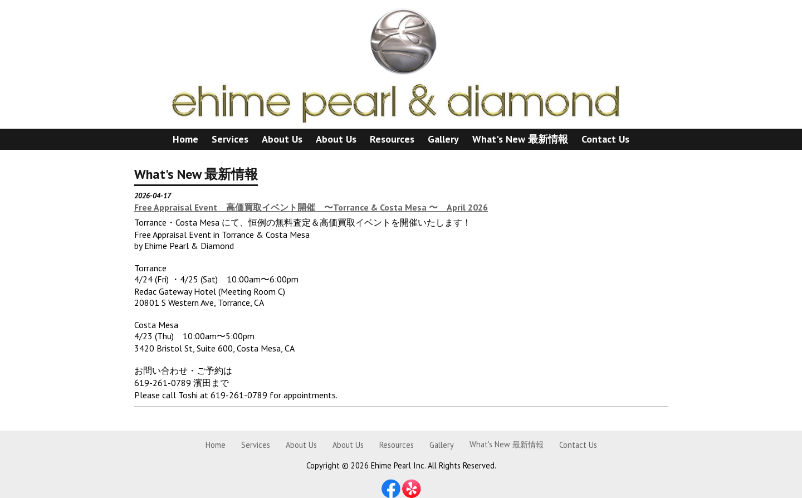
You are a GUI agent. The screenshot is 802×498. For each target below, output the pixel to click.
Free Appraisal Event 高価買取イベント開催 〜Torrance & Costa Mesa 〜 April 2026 (311, 207)
